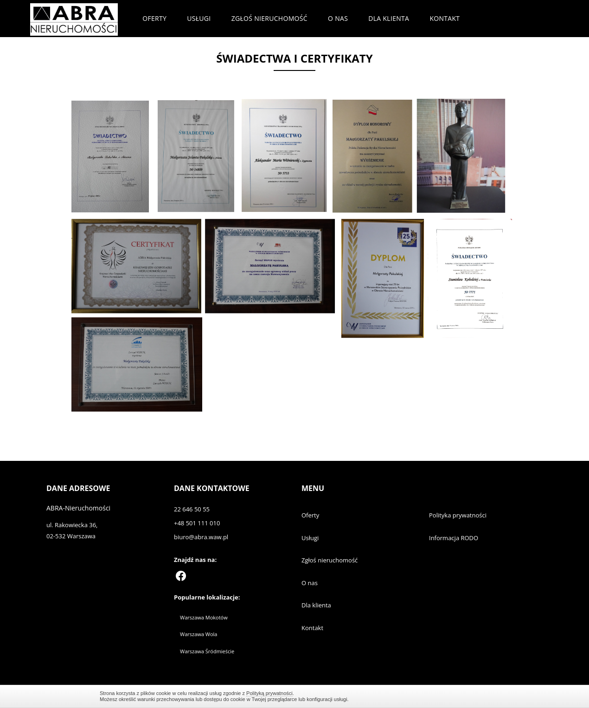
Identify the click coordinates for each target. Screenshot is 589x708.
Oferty (154, 18)
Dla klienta (388, 18)
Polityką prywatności (269, 693)
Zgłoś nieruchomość (269, 18)
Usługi (199, 18)
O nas (338, 18)
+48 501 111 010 (197, 523)
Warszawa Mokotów (204, 617)
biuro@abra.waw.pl (201, 537)
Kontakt (444, 18)
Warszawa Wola (198, 634)
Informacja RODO (453, 538)
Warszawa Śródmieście (207, 651)
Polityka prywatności (458, 515)
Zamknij (484, 696)
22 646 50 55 (192, 509)
